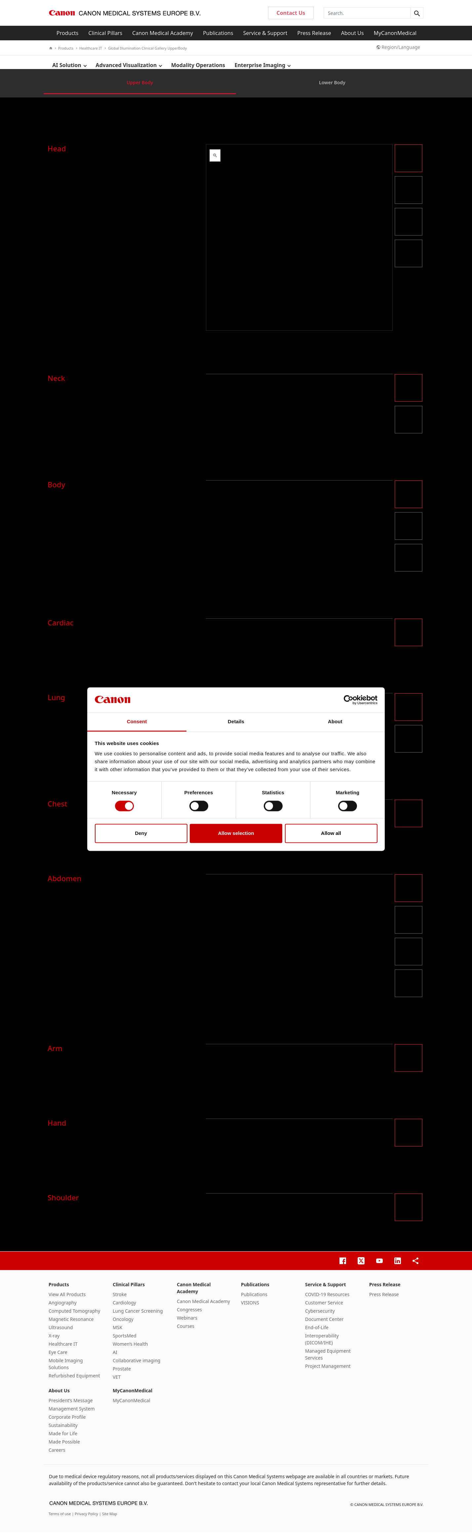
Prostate (122, 1374)
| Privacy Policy (85, 1519)
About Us (352, 33)
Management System (72, 1414)
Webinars (187, 1324)
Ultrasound (61, 1333)
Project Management (328, 1372)
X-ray (54, 1341)
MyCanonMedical (395, 33)
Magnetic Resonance (71, 1325)
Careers (57, 1456)
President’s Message (71, 1406)
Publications (218, 33)
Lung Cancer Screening (138, 1317)
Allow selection (236, 833)
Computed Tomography (74, 1317)
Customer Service (324, 1308)
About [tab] (335, 722)
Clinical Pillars (106, 33)
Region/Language (398, 47)
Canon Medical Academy (162, 33)
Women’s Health (130, 1350)
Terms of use (60, 1519)
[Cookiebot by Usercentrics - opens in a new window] (348, 700)
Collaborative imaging (136, 1366)
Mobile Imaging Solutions (66, 1369)
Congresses (189, 1315)
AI (115, 1358)
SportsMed (125, 1341)
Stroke (120, 1300)
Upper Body (140, 88)
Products (68, 33)
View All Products (67, 1300)
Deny (141, 833)
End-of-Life (317, 1333)
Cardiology (124, 1308)
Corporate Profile (67, 1423)
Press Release (314, 33)
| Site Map (108, 1519)
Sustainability (63, 1431)
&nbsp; (299, 243)
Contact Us (291, 13)
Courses (185, 1332)
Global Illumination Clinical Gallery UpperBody (146, 48)
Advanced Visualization (127, 65)
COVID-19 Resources (327, 1300)
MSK (117, 1333)
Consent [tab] (137, 722)
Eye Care (58, 1358)
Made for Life (63, 1439)
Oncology (123, 1325)
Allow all (331, 833)
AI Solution (67, 65)
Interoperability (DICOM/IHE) (322, 1345)
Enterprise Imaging (261, 65)
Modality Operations (199, 65)
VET (117, 1383)
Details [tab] (236, 722)
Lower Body (332, 88)
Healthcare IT (89, 48)
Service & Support (265, 33)
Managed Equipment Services (328, 1360)
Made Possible (64, 1447)
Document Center (324, 1325)
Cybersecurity (320, 1317)
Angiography (63, 1308)
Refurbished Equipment (74, 1381)
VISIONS (250, 1308)
